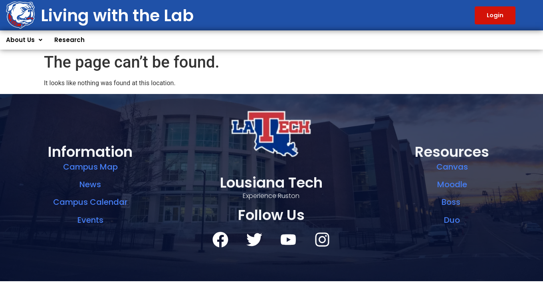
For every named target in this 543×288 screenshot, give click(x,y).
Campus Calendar (90, 202)
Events (90, 220)
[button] (24, 40)
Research (69, 40)
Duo (452, 220)
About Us (24, 40)
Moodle (452, 184)
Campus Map (90, 166)
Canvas (452, 166)
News (90, 184)
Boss (452, 202)
